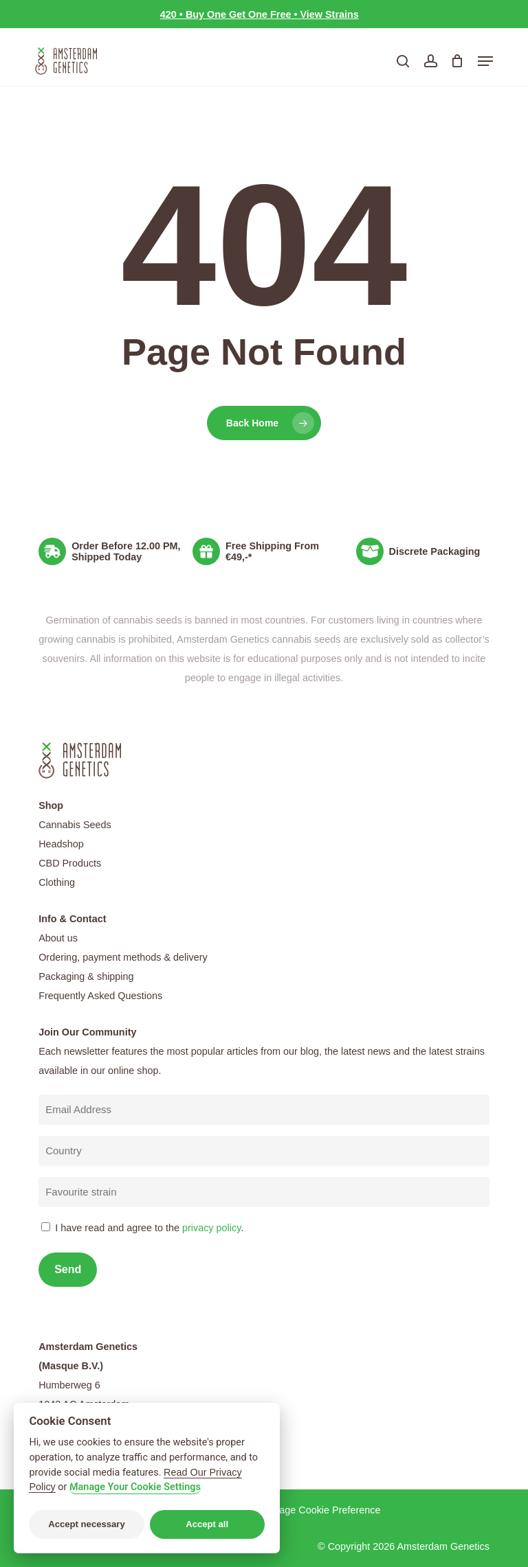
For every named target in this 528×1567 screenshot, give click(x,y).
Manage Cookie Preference (320, 1510)
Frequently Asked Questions (100, 995)
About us (58, 938)
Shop (50, 805)
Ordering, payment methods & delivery (123, 957)
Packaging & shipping (85, 976)
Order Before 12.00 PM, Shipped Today (126, 551)
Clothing (56, 882)
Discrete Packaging (435, 551)
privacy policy (211, 1227)
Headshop (61, 843)
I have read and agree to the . (149, 1227)
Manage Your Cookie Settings (135, 1487)
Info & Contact (72, 918)
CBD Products (69, 863)
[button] (485, 61)
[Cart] (457, 61)
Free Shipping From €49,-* (272, 551)
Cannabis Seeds (74, 824)
